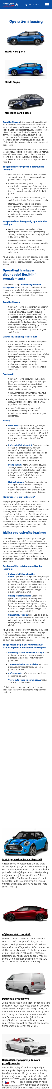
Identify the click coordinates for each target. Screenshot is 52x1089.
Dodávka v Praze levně (15, 998)
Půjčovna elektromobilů (16, 934)
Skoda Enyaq (12, 82)
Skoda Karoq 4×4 (15, 51)
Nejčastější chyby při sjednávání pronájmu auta (21, 1062)
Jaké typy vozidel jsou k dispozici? (22, 859)
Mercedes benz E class (18, 112)
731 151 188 (32, 5)
